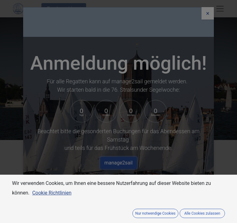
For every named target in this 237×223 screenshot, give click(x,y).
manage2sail (118, 163)
